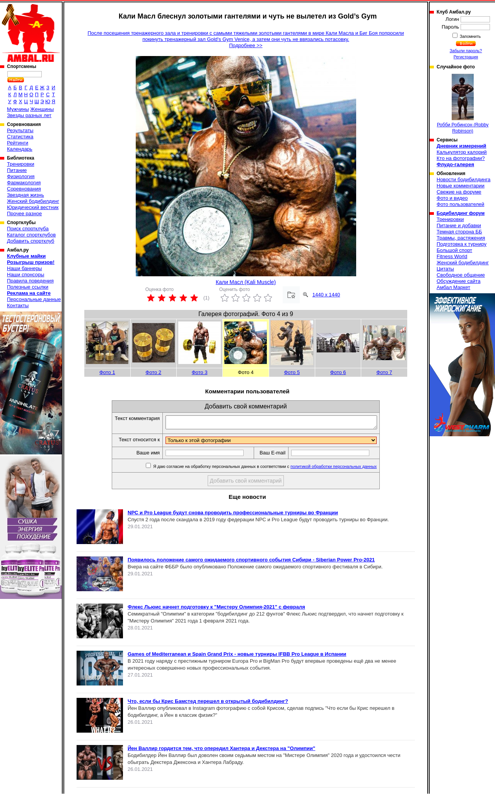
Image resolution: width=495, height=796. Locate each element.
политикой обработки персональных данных (337, 468)
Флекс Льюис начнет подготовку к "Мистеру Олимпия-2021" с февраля (216, 609)
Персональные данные (34, 299)
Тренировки (20, 164)
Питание (17, 170)
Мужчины (18, 109)
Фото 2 (153, 372)
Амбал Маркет (453, 287)
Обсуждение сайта (458, 281)
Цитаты (445, 269)
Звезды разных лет (29, 115)
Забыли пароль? (466, 50)
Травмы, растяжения (461, 238)
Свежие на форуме (459, 192)
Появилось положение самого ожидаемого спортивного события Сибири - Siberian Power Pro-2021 (251, 562)
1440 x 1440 (326, 295)
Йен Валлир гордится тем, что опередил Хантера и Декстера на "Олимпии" (221, 750)
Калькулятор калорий (462, 152)
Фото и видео (452, 198)
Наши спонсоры (25, 274)
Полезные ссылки (27, 287)
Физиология (20, 176)
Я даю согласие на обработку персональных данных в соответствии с (267, 468)
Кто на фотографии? (461, 158)
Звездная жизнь (25, 195)
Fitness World (452, 256)
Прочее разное (24, 213)
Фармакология (24, 182)
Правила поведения (30, 281)
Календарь (19, 149)
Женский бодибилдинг (33, 201)
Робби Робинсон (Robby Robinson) (463, 104)
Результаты (20, 130)
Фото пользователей (460, 204)
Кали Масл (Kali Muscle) (246, 282)
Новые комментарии (461, 186)
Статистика (20, 136)
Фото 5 (292, 372)
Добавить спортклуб (30, 241)
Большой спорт (454, 250)
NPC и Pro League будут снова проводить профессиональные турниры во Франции (233, 515)
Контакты (18, 305)
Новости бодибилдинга (463, 179)
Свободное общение (461, 275)
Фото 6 (338, 372)
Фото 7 (384, 372)
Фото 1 (107, 372)
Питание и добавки (459, 225)
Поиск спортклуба (28, 228)
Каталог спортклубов (31, 235)
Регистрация (466, 56)
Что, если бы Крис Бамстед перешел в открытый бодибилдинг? (208, 703)
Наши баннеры (24, 268)
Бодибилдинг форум (461, 213)
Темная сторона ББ (459, 232)
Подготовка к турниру (461, 244)
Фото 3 (200, 372)
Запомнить (470, 36)
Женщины (42, 109)
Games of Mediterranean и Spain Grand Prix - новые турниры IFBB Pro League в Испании (237, 656)
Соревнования (24, 189)
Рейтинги (17, 143)
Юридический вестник (32, 207)
